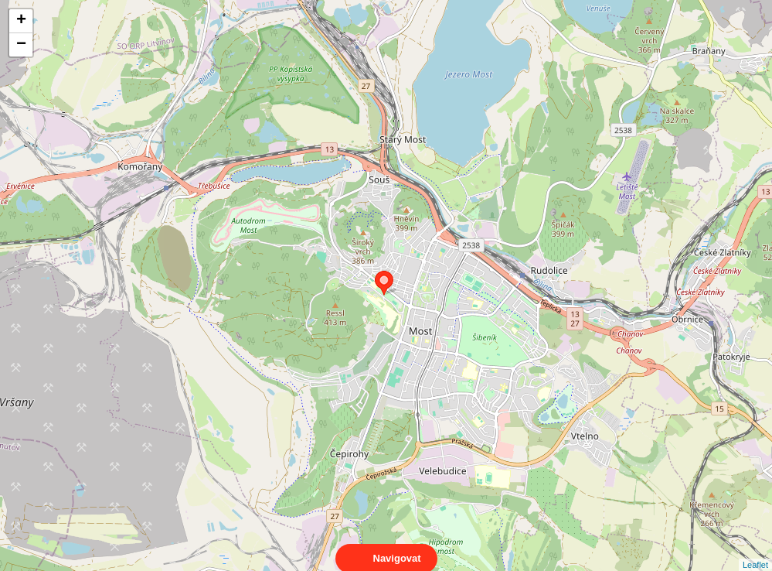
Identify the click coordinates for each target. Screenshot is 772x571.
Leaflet (755, 551)
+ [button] (21, 20)
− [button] (21, 44)
